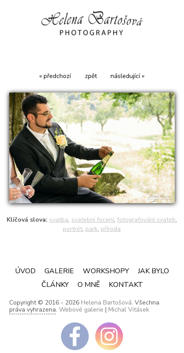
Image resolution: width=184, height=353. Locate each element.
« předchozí (55, 76)
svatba (58, 220)
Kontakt (126, 285)
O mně (88, 285)
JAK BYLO (153, 271)
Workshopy (106, 271)
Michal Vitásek (128, 309)
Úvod (25, 271)
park (91, 229)
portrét (72, 229)
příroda (111, 229)
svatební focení (92, 220)
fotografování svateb (146, 220)
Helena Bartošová (106, 302)
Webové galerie (81, 309)
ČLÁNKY (55, 285)
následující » (127, 76)
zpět (91, 76)
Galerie (59, 271)
